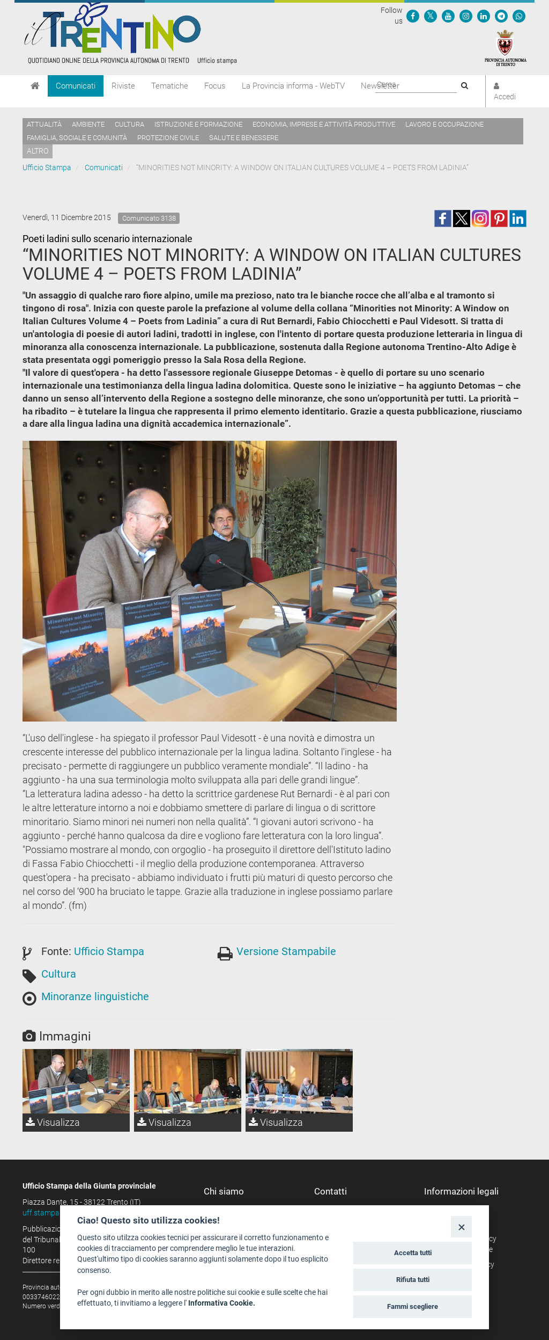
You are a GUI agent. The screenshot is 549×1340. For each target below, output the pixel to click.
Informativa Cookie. (221, 1303)
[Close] (461, 1226)
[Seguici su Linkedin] (483, 15)
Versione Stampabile (286, 951)
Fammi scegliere (412, 1306)
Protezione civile (168, 138)
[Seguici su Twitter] (430, 15)
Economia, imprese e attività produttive (324, 124)
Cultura (129, 124)
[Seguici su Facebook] (412, 15)
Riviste (123, 86)
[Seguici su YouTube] (448, 15)
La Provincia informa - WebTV (293, 86)
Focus (215, 86)
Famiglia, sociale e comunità (77, 138)
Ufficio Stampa (47, 167)
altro (37, 151)
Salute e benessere (243, 138)
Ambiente (88, 124)
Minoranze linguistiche (95, 996)
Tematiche (169, 86)
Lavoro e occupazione (444, 124)
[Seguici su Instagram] (465, 15)
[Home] (35, 86)
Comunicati (75, 86)
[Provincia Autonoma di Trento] (505, 47)
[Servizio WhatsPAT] (518, 15)
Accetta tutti (413, 1253)
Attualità (44, 124)
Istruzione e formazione (198, 124)
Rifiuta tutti (412, 1280)
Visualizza (53, 1122)
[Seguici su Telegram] (501, 15)
